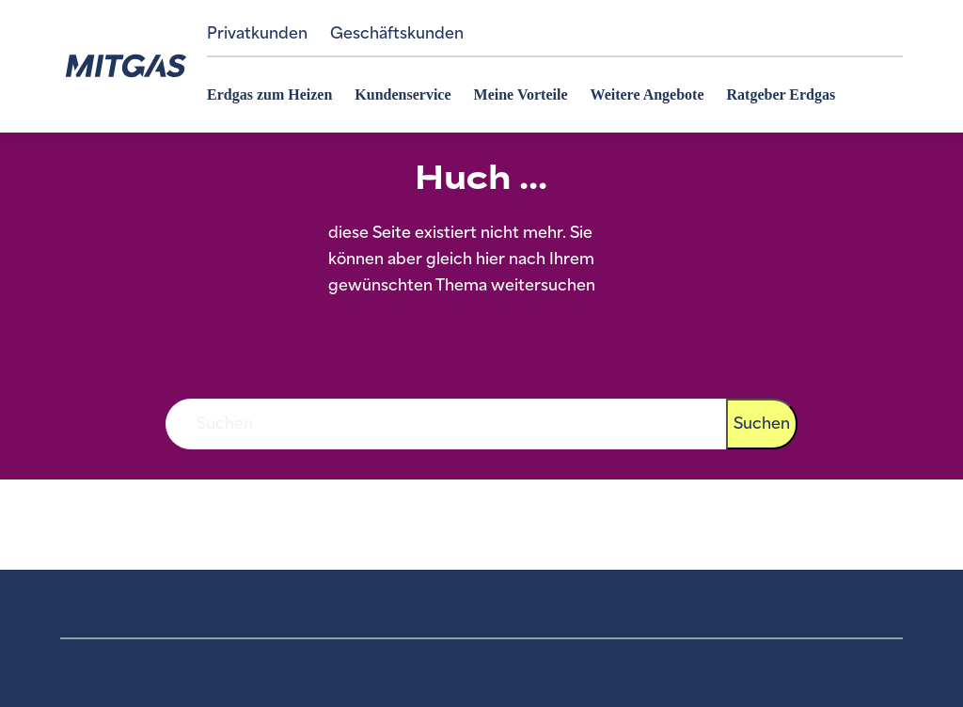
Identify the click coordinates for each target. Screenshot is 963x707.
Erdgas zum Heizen (269, 94)
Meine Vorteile (521, 94)
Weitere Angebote (647, 94)
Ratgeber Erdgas (781, 94)
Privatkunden (257, 33)
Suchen (762, 423)
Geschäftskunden (397, 33)
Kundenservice (402, 94)
